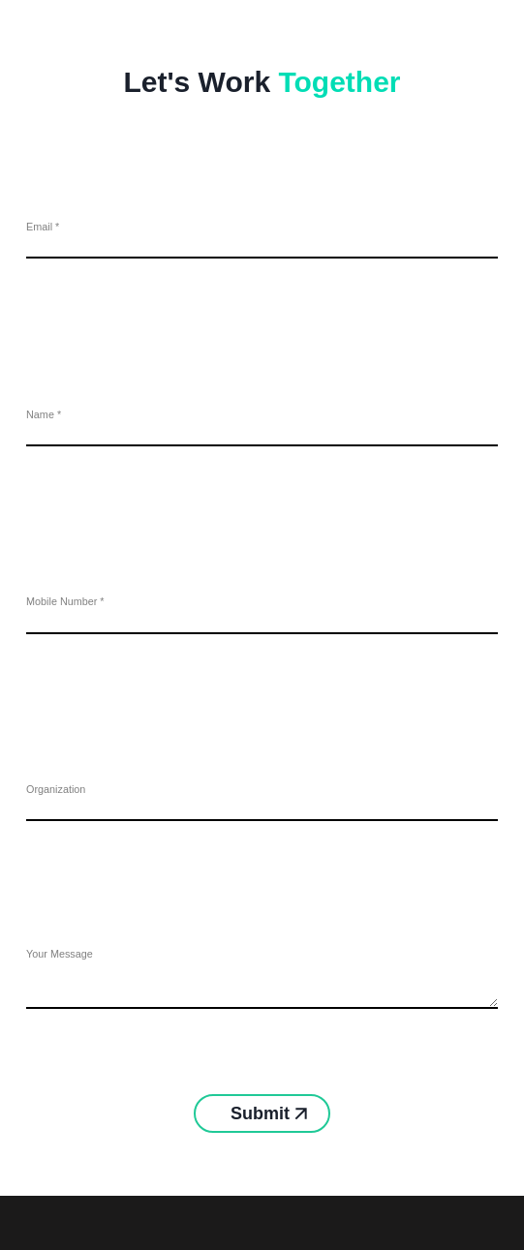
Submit (262, 1113)
